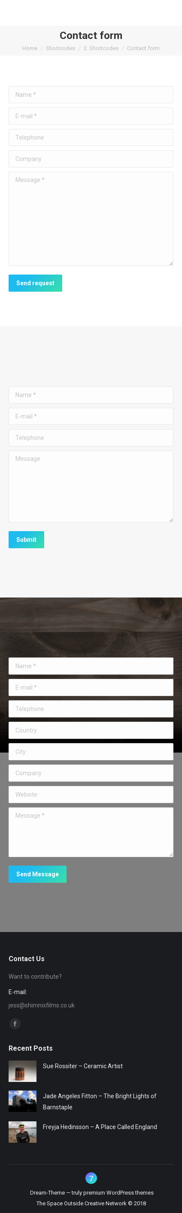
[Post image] (22, 1071)
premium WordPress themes (118, 1192)
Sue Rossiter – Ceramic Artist (83, 1066)
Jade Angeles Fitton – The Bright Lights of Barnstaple (100, 1102)
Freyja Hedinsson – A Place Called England (100, 1126)
